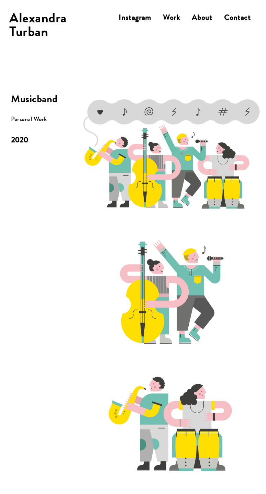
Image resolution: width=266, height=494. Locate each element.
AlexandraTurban (38, 26)
